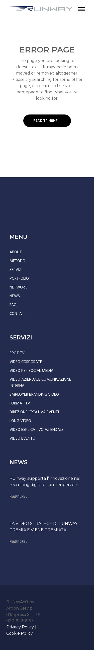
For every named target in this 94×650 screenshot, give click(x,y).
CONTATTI (18, 314)
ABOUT (16, 252)
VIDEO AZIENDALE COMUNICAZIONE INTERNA (40, 382)
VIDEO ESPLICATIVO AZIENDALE (37, 430)
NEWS (15, 296)
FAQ (13, 305)
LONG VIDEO (20, 421)
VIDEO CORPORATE (26, 362)
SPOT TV (17, 353)
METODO (17, 261)
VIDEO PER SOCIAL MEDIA (31, 371)
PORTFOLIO (19, 278)
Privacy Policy (20, 627)
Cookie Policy (19, 633)
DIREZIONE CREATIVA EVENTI (34, 412)
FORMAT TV (20, 403)
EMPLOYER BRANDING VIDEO (34, 394)
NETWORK (18, 287)
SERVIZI (16, 270)
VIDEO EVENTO (22, 438)
